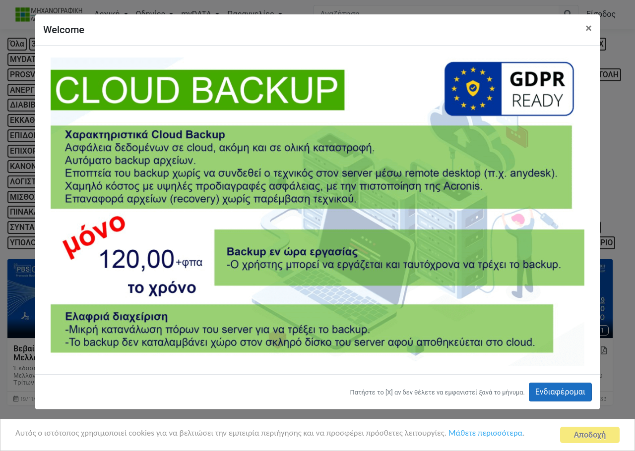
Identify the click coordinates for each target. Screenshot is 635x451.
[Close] (588, 28)
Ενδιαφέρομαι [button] (560, 391)
